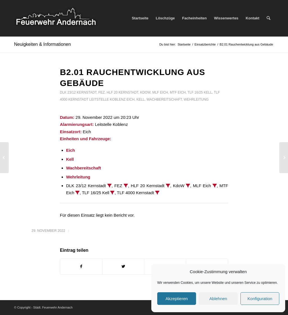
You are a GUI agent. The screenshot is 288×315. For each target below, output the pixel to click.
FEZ (101, 92)
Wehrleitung (196, 99)
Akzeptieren (176, 298)
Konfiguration (260, 298)
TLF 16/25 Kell (200, 92)
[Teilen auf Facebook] (81, 266)
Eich (131, 99)
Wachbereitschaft (164, 99)
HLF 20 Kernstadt (122, 92)
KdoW (145, 92)
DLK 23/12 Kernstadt (78, 92)
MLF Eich (160, 92)
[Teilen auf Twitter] (123, 266)
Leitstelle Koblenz (107, 99)
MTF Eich (178, 92)
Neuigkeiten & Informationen (42, 44)
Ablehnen (218, 298)
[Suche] (268, 18)
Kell (140, 99)
